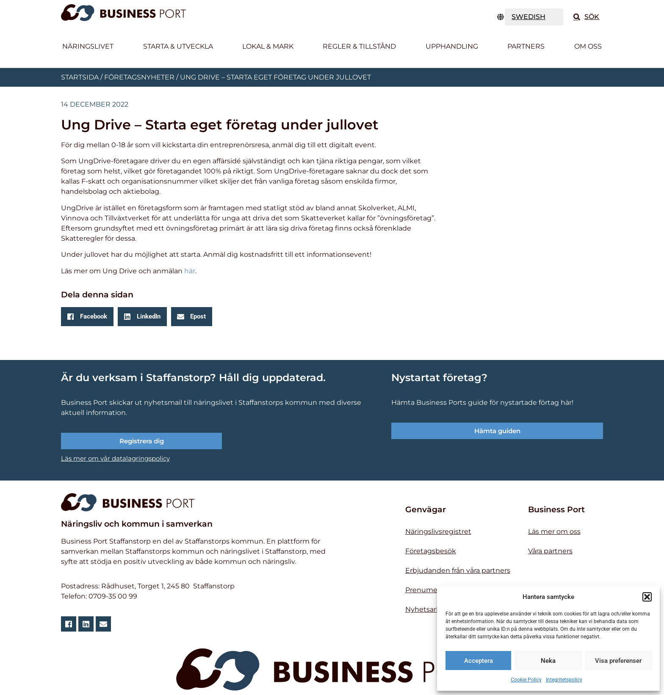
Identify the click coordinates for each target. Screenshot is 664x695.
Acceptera (478, 661)
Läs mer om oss (554, 531)
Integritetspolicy (564, 680)
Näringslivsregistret (438, 531)
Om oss (588, 46)
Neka (548, 661)
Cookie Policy (526, 680)
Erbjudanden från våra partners (457, 570)
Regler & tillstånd (359, 46)
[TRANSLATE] (534, 16)
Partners (526, 46)
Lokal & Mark (267, 46)
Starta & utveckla (178, 46)
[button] (647, 597)
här (189, 271)
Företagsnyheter (139, 77)
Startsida (80, 77)
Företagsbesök (430, 551)
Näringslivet (87, 46)
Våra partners (550, 551)
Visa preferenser (618, 661)
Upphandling (452, 46)
